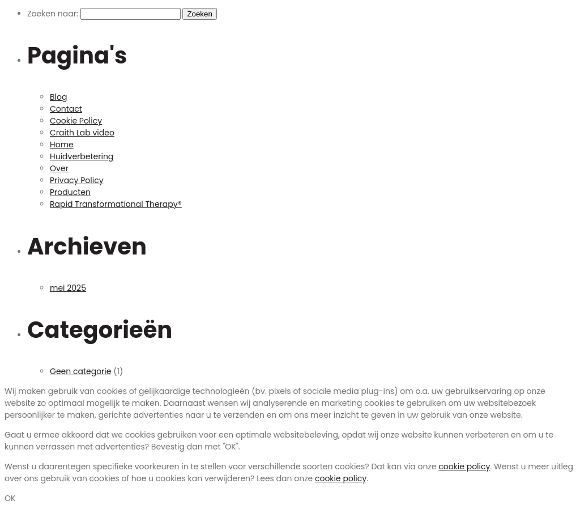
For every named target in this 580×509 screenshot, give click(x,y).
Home (62, 144)
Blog (58, 97)
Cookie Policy (76, 120)
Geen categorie (80, 371)
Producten (70, 192)
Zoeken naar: (52, 13)
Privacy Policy (77, 180)
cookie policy (464, 466)
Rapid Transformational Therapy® (116, 204)
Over (59, 168)
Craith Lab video (82, 132)
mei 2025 (68, 288)
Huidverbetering (81, 156)
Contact (66, 108)
